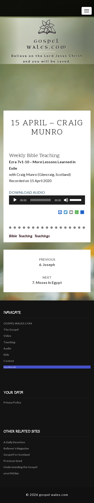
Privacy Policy (12, 402)
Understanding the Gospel (20, 467)
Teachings (42, 236)
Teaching (9, 342)
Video (7, 335)
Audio (7, 348)
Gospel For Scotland (16, 454)
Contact (8, 361)
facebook (9, 367)
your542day (11, 473)
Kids (6, 354)
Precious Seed (12, 461)
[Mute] (66, 200)
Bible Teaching (20, 236)
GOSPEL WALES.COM (17, 323)
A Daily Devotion (14, 442)
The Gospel (10, 329)
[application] (47, 200)
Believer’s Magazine (16, 448)
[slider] (40, 200)
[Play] (15, 200)
